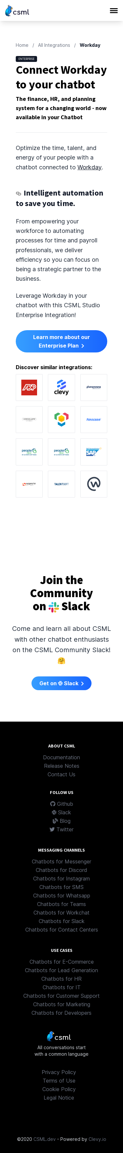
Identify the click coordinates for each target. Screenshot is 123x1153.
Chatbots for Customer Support (61, 995)
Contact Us (61, 774)
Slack (61, 812)
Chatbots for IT (62, 987)
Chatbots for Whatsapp (61, 895)
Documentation (61, 757)
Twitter (61, 829)
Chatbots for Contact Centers (61, 929)
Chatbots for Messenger (61, 861)
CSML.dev (44, 1139)
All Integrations (54, 45)
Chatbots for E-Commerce (62, 961)
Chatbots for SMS (61, 887)
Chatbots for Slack (62, 921)
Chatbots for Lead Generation (61, 970)
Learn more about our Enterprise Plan (61, 341)
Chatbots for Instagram (61, 878)
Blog (62, 821)
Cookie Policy (59, 1089)
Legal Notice (59, 1097)
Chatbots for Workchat (61, 912)
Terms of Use (59, 1080)
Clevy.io (97, 1139)
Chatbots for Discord (61, 870)
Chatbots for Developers (61, 1013)
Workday (89, 167)
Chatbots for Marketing (61, 1004)
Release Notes (61, 766)
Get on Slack (61, 683)
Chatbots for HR (61, 978)
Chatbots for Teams (61, 904)
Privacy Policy (59, 1072)
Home (22, 45)
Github (61, 804)
